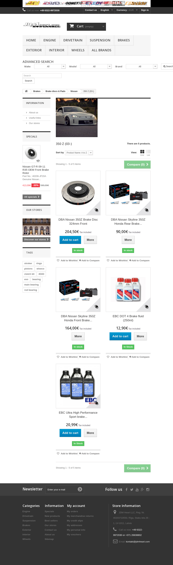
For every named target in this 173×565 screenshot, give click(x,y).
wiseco (40, 268)
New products (52, 516)
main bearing (31, 284)
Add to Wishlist (69, 260)
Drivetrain (72, 40)
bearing (36, 279)
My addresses (74, 525)
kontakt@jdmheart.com (138, 541)
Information (35, 103)
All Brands (101, 50)
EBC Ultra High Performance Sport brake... (78, 414)
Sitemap (49, 539)
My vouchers (74, 534)
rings (39, 263)
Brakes (124, 40)
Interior (56, 50)
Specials (31, 136)
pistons (28, 268)
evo (26, 279)
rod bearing (30, 290)
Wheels (77, 50)
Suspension (100, 40)
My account (76, 506)
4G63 (41, 274)
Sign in (145, 10)
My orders (72, 511)
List (148, 153)
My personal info (76, 530)
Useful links (34, 118)
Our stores (34, 123)
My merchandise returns (80, 516)
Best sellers (51, 520)
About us (33, 112)
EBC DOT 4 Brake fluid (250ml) (128, 318)
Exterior (34, 50)
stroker (28, 263)
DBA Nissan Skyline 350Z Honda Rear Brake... (128, 221)
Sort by (60, 152)
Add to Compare (90, 260)
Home (31, 40)
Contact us (91, 10)
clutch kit (29, 274)
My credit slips (75, 520)
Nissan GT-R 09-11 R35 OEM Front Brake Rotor (36, 169)
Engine (49, 40)
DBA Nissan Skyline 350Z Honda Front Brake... (78, 318)
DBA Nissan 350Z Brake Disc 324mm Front (78, 221)
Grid (142, 153)
